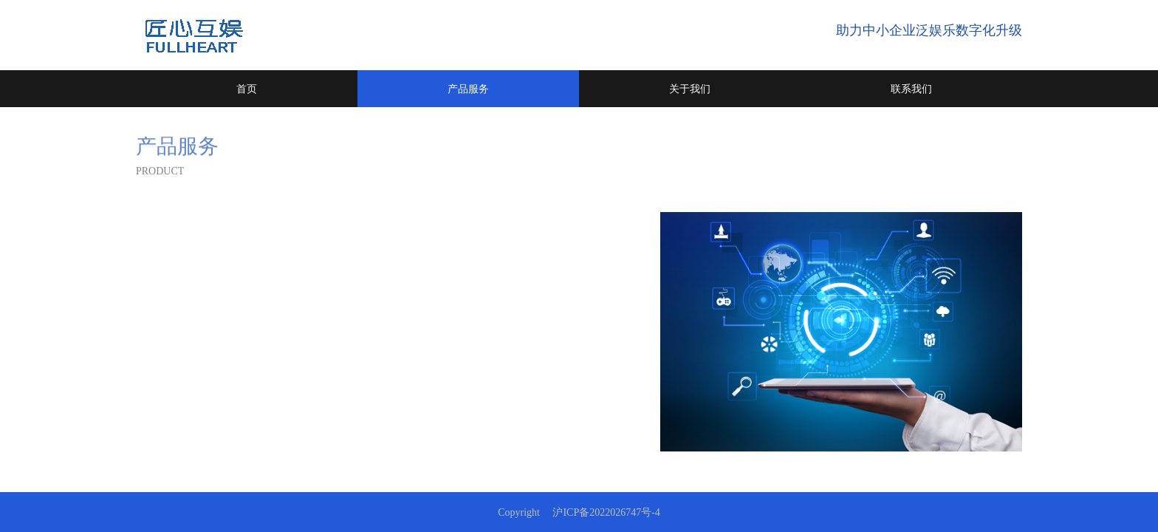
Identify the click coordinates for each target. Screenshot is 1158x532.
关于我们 (689, 89)
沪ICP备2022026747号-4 (605, 512)
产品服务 (468, 89)
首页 (246, 89)
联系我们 (911, 89)
